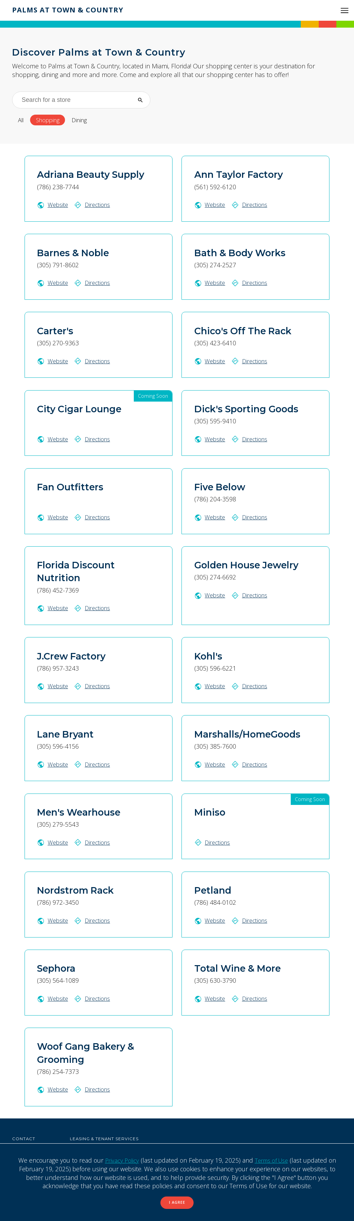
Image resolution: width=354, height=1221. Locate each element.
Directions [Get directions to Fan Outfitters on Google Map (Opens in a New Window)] (95, 517)
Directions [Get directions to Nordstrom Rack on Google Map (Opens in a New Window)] (95, 920)
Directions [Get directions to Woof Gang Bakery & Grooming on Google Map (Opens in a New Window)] (95, 1089)
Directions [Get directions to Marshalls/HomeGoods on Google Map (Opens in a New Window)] (252, 764)
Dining (87, 120)
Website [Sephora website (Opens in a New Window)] (53, 998)
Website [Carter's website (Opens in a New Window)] (53, 361)
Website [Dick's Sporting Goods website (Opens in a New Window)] (210, 439)
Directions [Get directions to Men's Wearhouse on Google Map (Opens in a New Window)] (95, 842)
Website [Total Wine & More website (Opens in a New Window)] (210, 998)
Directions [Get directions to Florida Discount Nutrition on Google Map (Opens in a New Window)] (95, 608)
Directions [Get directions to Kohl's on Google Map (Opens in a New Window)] (252, 686)
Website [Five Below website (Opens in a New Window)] (210, 517)
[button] (344, 10)
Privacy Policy (120, 1159)
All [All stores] (22, 120)
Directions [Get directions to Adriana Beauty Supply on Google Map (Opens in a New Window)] (95, 205)
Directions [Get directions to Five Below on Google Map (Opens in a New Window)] (252, 517)
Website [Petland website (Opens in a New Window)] (210, 920)
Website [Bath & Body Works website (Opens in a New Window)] (210, 283)
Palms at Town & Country (71, 9)
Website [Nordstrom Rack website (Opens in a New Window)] (53, 920)
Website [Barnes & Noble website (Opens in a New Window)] (53, 283)
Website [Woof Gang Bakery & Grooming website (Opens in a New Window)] (53, 1089)
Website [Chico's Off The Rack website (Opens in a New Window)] (210, 361)
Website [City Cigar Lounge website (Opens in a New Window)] (53, 439)
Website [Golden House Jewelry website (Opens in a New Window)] (210, 595)
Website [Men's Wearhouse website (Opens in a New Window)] (53, 842)
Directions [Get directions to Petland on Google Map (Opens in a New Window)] (252, 920)
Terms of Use (272, 1159)
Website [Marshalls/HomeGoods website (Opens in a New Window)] (210, 764)
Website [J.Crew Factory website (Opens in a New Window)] (53, 686)
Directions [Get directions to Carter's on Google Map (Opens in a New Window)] (95, 361)
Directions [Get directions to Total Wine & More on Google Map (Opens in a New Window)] (252, 998)
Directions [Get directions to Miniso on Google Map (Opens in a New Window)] (213, 842)
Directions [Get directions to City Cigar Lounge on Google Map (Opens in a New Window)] (95, 439)
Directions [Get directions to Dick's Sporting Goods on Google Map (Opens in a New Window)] (252, 439)
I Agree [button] (177, 1202)
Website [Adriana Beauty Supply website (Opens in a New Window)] (53, 205)
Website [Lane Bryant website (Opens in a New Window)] (53, 764)
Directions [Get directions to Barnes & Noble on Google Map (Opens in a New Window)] (95, 283)
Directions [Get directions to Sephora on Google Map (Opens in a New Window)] (95, 998)
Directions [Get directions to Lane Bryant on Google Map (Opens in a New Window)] (95, 764)
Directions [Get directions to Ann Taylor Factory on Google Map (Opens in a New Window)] (252, 205)
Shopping (52, 120)
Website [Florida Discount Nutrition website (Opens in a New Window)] (53, 608)
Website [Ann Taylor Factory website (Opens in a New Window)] (210, 205)
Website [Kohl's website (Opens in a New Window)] (210, 686)
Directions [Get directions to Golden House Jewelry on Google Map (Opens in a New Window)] (252, 595)
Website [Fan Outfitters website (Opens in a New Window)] (53, 517)
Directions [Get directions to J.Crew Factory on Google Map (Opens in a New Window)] (95, 686)
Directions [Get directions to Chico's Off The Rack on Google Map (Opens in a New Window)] (252, 361)
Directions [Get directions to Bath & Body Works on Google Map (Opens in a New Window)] (252, 283)
